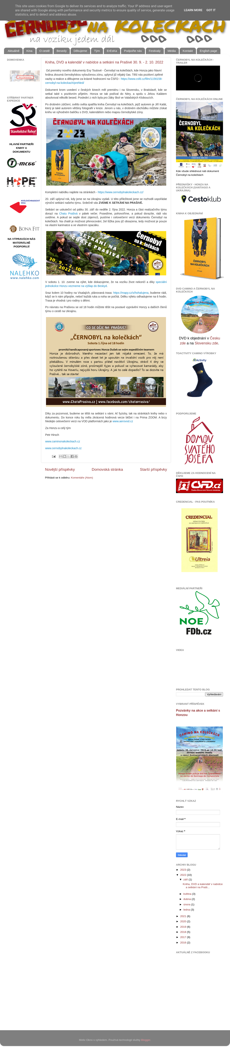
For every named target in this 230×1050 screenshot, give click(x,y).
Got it (211, 10)
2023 (183, 869)
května (187, 893)
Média (172, 50)
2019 (183, 926)
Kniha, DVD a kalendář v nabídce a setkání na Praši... (203, 886)
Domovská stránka (107, 469)
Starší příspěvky (153, 469)
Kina (29, 50)
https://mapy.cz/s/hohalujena (130, 292)
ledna (187, 909)
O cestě (44, 50)
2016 (183, 942)
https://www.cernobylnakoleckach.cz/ (120, 192)
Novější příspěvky (60, 469)
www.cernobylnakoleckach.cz (63, 448)
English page (208, 50)
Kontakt (188, 50)
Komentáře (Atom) (82, 477)
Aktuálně (13, 50)
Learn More (193, 10)
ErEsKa (112, 50)
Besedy (62, 50)
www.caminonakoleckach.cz (62, 441)
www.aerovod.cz (123, 421)
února (187, 904)
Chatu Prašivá (68, 213)
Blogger (145, 1039)
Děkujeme (80, 50)
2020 (183, 921)
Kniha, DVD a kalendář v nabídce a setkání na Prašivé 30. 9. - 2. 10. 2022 (104, 62)
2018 (183, 931)
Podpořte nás (133, 50)
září (186, 879)
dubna (187, 899)
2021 (183, 916)
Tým (97, 50)
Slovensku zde (206, 343)
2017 (183, 937)
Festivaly (155, 50)
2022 (183, 874)
